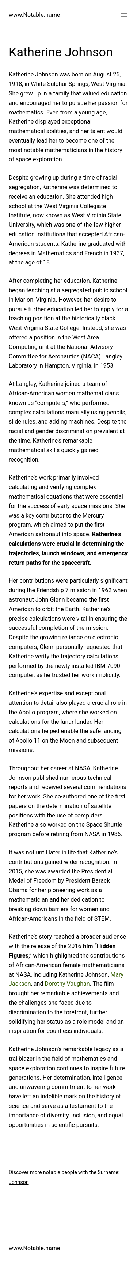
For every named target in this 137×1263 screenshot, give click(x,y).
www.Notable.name (34, 14)
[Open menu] (123, 15)
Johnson (19, 1182)
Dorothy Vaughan (67, 983)
